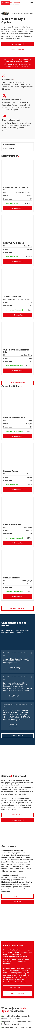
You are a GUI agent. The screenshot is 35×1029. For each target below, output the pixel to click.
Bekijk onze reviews (17, 993)
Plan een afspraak (17, 44)
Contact (17, 896)
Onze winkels (17, 902)
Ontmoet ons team (17, 988)
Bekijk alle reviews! (17, 735)
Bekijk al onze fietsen (17, 383)
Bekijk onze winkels (17, 49)
